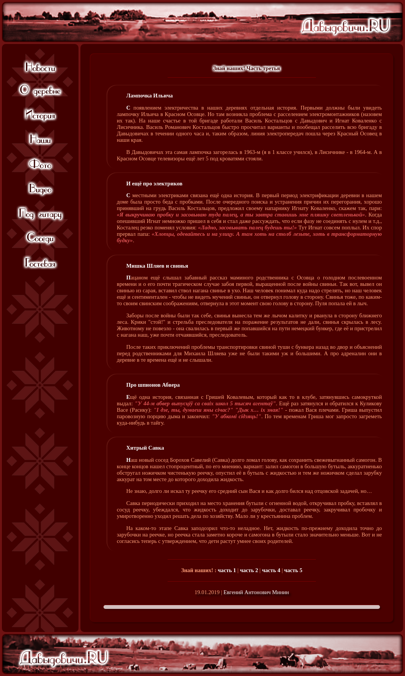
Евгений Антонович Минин (256, 592)
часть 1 (227, 570)
